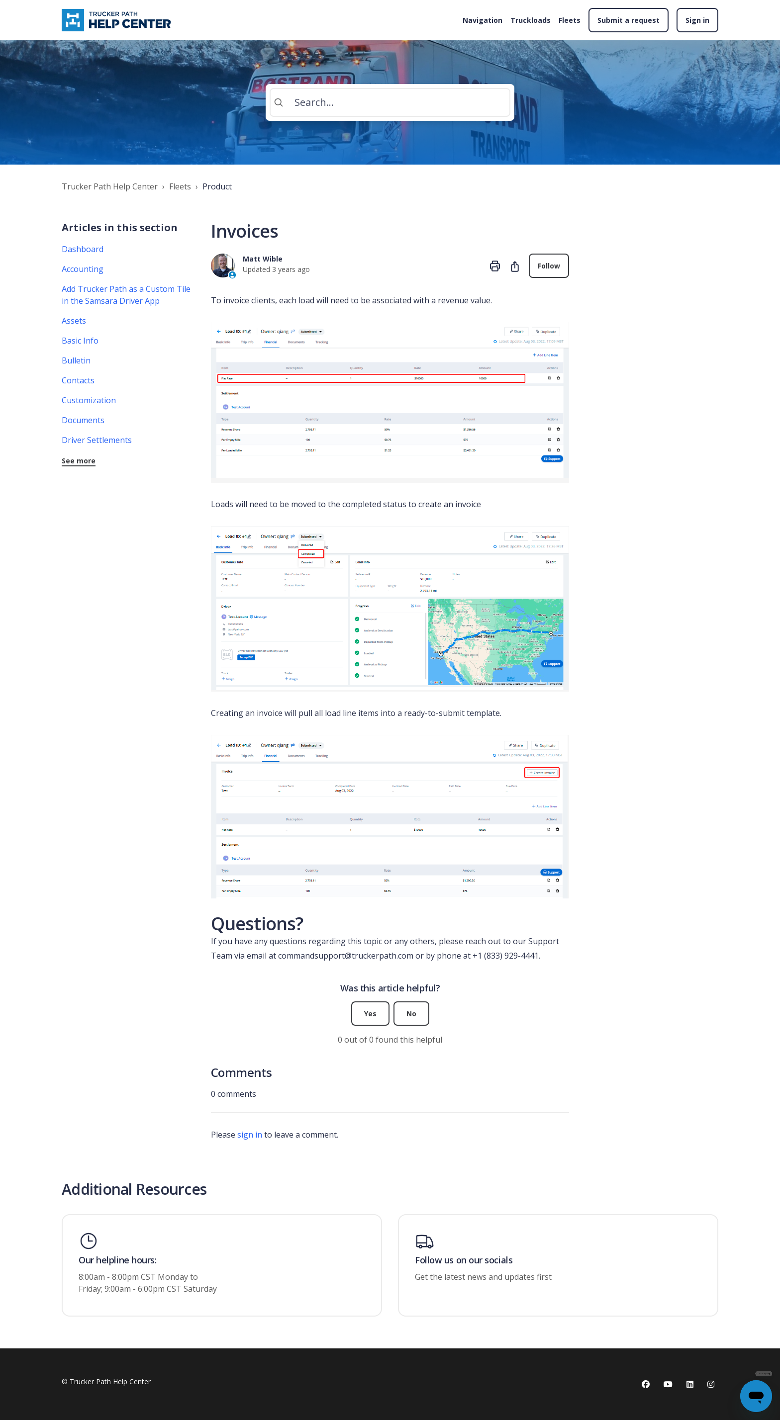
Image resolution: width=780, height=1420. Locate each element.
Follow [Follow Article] (549, 265)
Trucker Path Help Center (110, 186)
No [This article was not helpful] (411, 1013)
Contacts (78, 380)
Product (217, 186)
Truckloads (530, 20)
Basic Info (80, 340)
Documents (83, 420)
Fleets (570, 20)
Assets (74, 320)
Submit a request (628, 20)
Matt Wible (263, 259)
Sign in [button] (697, 20)
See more (79, 460)
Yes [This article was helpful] (370, 1013)
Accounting (82, 269)
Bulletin (76, 360)
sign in (249, 1134)
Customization (89, 400)
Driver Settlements (97, 440)
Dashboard (82, 249)
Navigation (482, 20)
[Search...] (390, 102)
